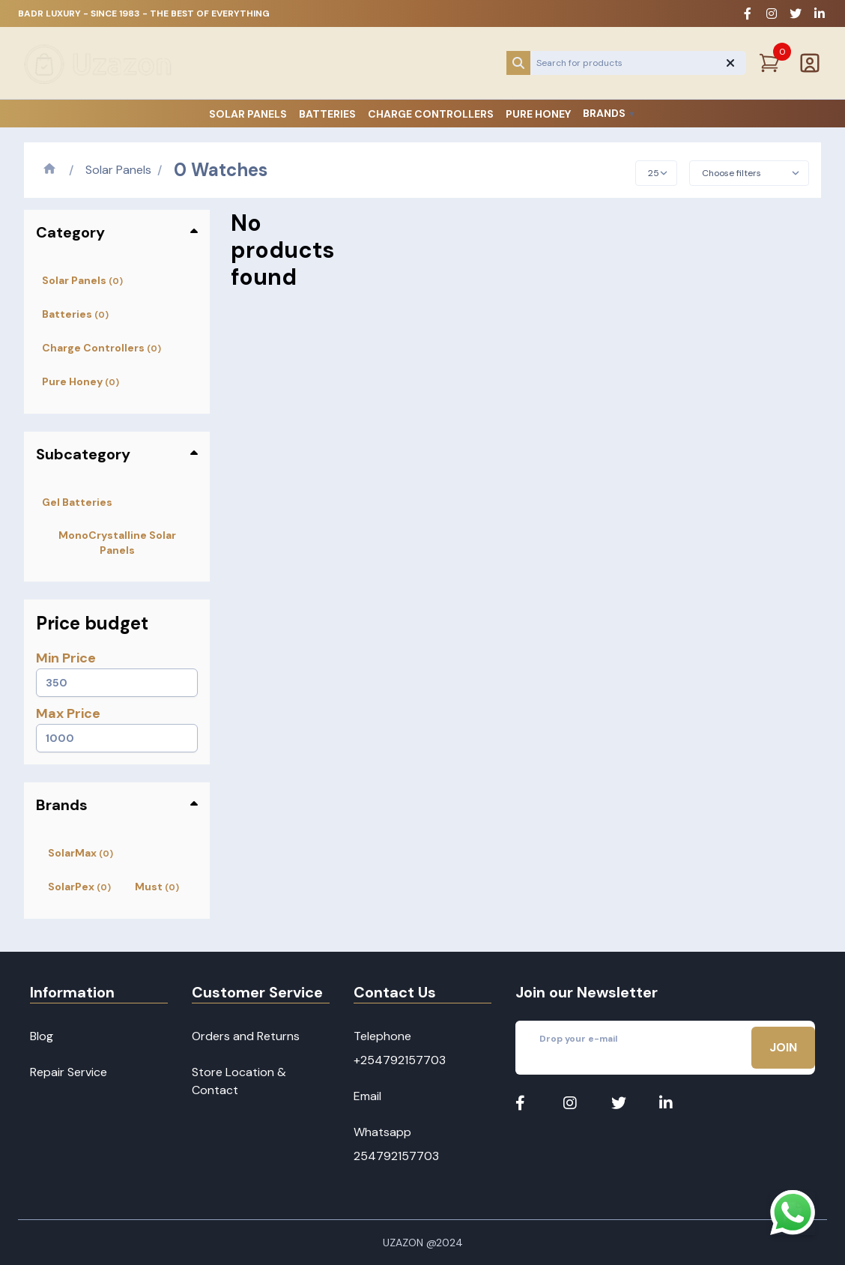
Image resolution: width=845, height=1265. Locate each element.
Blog (41, 1036)
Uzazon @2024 (423, 1242)
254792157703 (396, 1156)
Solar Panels (248, 114)
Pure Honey (538, 114)
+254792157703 (400, 1060)
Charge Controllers (431, 114)
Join (783, 1047)
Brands (609, 113)
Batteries (327, 114)
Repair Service (68, 1072)
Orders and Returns (246, 1036)
